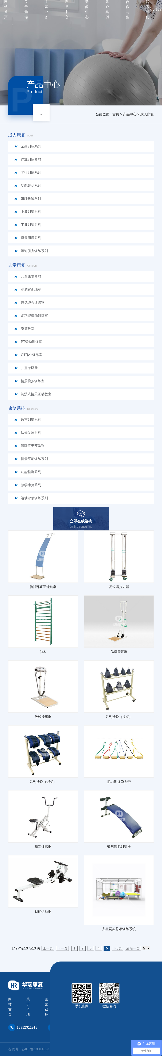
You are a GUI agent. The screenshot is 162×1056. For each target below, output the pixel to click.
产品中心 (129, 114)
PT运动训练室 (31, 342)
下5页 (117, 948)
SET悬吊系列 (31, 198)
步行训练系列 (31, 172)
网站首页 (10, 1006)
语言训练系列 (31, 419)
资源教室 (27, 328)
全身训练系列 (31, 146)
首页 (115, 114)
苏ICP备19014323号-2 (38, 1049)
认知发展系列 (31, 432)
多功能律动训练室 (34, 315)
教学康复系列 (31, 485)
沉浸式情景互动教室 (36, 394)
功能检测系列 (31, 472)
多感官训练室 (31, 289)
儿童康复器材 (31, 276)
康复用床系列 (31, 238)
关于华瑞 (28, 1006)
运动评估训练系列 (34, 498)
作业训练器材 (31, 159)
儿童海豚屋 (29, 368)
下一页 (62, 948)
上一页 (48, 948)
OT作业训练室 (31, 355)
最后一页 (133, 948)
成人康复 (147, 114)
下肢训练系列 (31, 225)
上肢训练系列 (31, 211)
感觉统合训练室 (33, 302)
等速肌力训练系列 (34, 251)
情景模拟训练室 (33, 381)
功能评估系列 (31, 185)
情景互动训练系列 (34, 459)
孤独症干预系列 (33, 446)
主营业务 (46, 1006)
